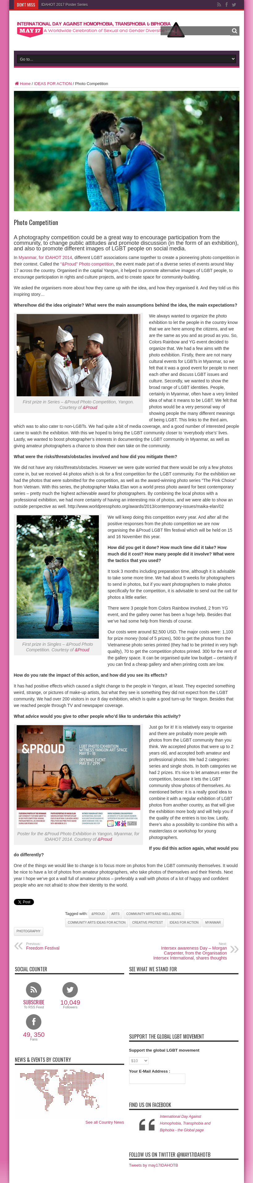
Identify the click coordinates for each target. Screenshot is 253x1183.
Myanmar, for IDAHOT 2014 (45, 257)
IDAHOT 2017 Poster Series (64, 4)
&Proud (90, 407)
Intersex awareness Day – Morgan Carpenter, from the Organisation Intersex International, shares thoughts (189, 951)
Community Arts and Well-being (153, 914)
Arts (116, 914)
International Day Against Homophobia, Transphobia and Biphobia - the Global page (185, 1123)
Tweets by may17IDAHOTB (153, 1165)
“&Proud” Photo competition (86, 264)
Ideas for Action (184, 922)
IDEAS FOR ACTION (53, 83)
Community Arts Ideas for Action (97, 922)
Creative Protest (147, 922)
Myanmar (213, 922)
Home (22, 83)
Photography (29, 931)
